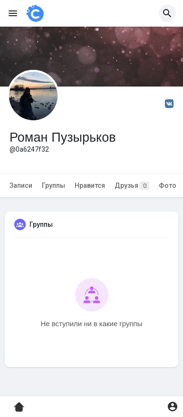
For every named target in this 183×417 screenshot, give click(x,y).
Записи (21, 185)
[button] (167, 13)
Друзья (132, 186)
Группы (53, 185)
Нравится (90, 185)
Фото (167, 185)
